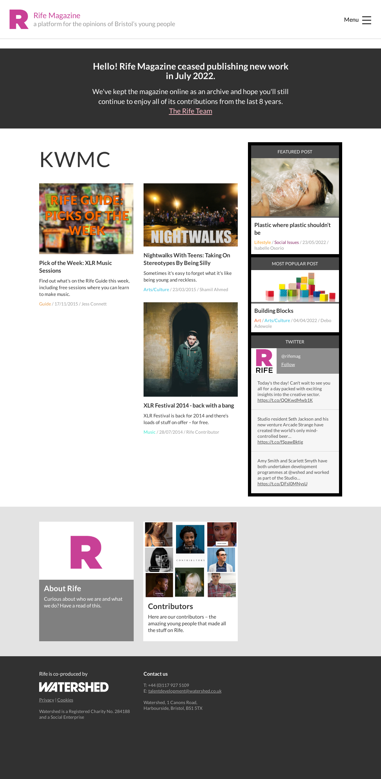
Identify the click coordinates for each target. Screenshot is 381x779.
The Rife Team (190, 111)
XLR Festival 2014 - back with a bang (189, 405)
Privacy (46, 699)
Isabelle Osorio (269, 248)
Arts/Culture (156, 289)
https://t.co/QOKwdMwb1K (285, 400)
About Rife (62, 588)
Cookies (65, 699)
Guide (45, 303)
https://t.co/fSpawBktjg (280, 442)
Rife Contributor (202, 432)
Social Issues (286, 242)
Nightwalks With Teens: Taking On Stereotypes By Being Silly (187, 259)
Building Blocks (273, 310)
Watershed (74, 687)
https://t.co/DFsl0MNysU (282, 483)
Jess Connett (94, 303)
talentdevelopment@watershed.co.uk (185, 691)
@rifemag (275, 361)
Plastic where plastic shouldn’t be (292, 228)
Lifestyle (262, 242)
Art (257, 320)
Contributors (170, 605)
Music (150, 432)
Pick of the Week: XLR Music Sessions (75, 266)
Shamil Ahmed (214, 289)
